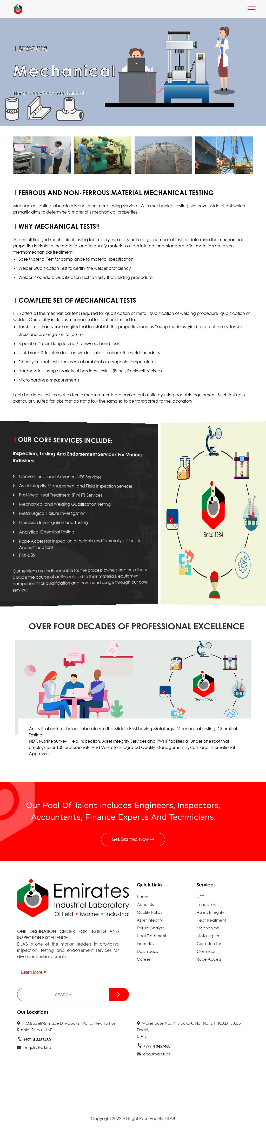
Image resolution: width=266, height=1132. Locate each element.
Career (143, 959)
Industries (145, 943)
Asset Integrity (150, 920)
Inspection (206, 904)
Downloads (147, 951)
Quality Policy (149, 912)
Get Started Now (133, 839)
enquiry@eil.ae (34, 1047)
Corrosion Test (210, 943)
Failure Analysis (151, 927)
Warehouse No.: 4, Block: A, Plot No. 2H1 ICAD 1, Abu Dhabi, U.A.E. (189, 1030)
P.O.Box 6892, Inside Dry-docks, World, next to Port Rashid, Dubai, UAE (67, 1026)
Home (20, 93)
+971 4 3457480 (34, 1040)
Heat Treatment (151, 935)
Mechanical (208, 927)
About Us (145, 904)
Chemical (206, 951)
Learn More (33, 972)
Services (41, 93)
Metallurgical (209, 935)
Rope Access (209, 959)
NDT (200, 896)
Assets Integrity (210, 912)
